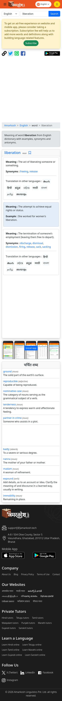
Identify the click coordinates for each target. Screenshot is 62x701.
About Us (6, 574)
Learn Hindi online (10, 644)
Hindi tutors (7, 617)
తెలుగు (46, 181)
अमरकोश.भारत (7, 591)
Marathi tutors (45, 623)
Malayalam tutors (10, 623)
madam (7, 468)
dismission (12, 246)
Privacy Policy (27, 574)
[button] (6, 350)
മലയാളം (21, 194)
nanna (6, 459)
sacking (46, 246)
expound (8, 478)
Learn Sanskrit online (35, 655)
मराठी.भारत (20, 591)
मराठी (35, 187)
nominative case (12, 391)
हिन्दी (9, 187)
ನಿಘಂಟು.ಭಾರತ (46, 596)
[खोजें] (34, 14)
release (34, 171)
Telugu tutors (22, 617)
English (24, 125)
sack (38, 246)
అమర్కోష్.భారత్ (35, 591)
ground (7, 371)
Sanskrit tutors (26, 628)
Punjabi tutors (28, 623)
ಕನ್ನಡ (17, 187)
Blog (16, 574)
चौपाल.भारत (37, 601)
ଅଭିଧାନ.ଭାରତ (8, 601)
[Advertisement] (31, 89)
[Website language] (43, 4)
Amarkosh (10, 125)
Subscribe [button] (31, 43)
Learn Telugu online (31, 644)
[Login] (57, 4)
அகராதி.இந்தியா (10, 596)
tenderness (9, 404)
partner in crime (12, 418)
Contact (56, 574)
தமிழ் (10, 194)
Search (54, 13)
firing (22, 246)
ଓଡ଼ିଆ (26, 187)
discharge (25, 243)
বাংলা (44, 187)
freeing (24, 171)
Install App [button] (31, 348)
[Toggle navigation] (5, 4)
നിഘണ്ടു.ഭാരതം (29, 596)
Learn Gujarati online (12, 655)
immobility (9, 495)
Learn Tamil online (10, 649)
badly (6, 449)
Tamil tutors (37, 617)
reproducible (10, 381)
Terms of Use (43, 574)
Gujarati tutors (9, 628)
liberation (12, 152)
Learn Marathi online (32, 649)
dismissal (37, 243)
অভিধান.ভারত (23, 601)
